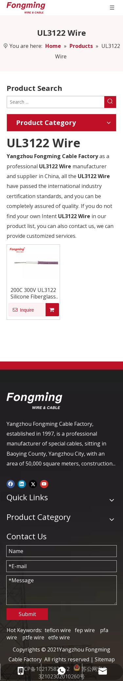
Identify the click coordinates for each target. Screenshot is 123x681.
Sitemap (105, 659)
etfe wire (59, 637)
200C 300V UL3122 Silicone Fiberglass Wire (33, 293)
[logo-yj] (34, 400)
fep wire (85, 630)
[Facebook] (11, 483)
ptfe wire (33, 637)
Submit (27, 614)
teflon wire (58, 630)
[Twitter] (33, 483)
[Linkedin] (22, 483)
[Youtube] (44, 483)
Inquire (21, 309)
